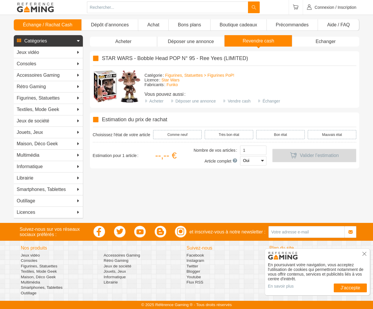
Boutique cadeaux (238, 24)
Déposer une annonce (195, 101)
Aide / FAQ (338, 24)
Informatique (115, 277)
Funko (172, 84)
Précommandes (292, 24)
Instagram (195, 260)
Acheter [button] (123, 41)
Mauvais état (332, 135)
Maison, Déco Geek (38, 277)
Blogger (193, 271)
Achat (153, 24)
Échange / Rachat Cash (47, 24)
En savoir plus (281, 286)
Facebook (195, 255)
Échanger (271, 101)
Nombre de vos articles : (215, 150)
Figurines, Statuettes (39, 266)
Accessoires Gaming (122, 255)
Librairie (111, 282)
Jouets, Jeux (115, 271)
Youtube (193, 277)
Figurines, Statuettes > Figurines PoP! (199, 75)
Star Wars (171, 80)
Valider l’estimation (314, 155)
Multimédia (30, 282)
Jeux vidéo (30, 255)
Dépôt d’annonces (110, 24)
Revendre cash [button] (258, 40)
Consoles (29, 260)
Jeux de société (117, 266)
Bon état (280, 135)
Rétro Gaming (116, 260)
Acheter (156, 101)
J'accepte (350, 287)
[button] (48, 41)
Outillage (29, 293)
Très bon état (229, 135)
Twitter (192, 266)
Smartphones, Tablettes (42, 287)
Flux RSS (194, 282)
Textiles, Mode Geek (39, 271)
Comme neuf (177, 135)
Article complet (220, 161)
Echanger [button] (326, 41)
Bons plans (189, 24)
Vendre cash (239, 101)
